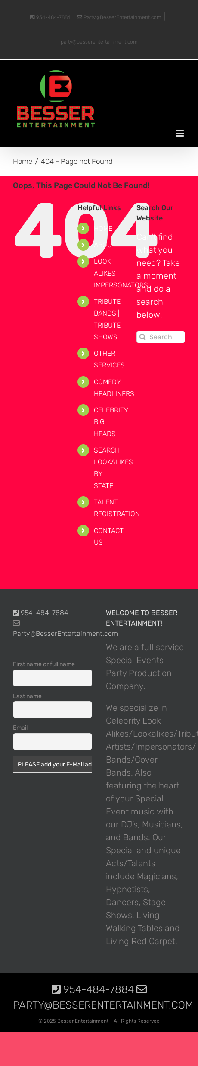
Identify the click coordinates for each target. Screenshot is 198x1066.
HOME (103, 228)
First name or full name (44, 664)
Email (20, 727)
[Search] (142, 337)
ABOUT (105, 245)
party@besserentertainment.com (99, 42)
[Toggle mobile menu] (180, 133)
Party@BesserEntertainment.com (119, 17)
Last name (27, 696)
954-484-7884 (50, 17)
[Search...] (160, 337)
